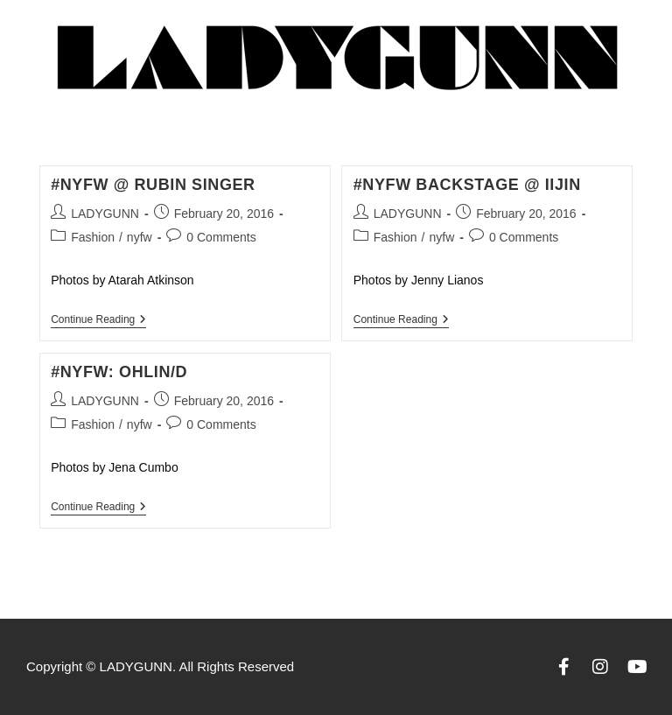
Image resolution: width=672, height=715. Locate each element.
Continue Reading (98, 319)
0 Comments (221, 237)
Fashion (93, 237)
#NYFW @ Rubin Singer (153, 184)
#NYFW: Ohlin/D (119, 372)
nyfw (139, 237)
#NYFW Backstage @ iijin (467, 184)
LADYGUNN (105, 214)
